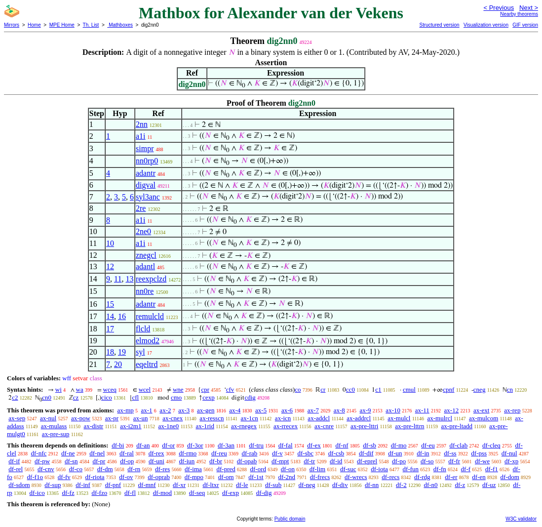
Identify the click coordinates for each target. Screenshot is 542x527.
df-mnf (147, 484)
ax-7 (313, 410)
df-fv (64, 477)
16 (122, 316)
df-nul (509, 453)
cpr (205, 389)
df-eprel (367, 461)
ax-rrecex (285, 426)
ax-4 (234, 410)
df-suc (348, 469)
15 (110, 304)
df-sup (52, 484)
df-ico (37, 492)
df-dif (366, 453)
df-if (14, 461)
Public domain (290, 519)
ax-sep (16, 418)
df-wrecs (356, 477)
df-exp (230, 492)
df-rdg (422, 477)
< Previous (498, 7)
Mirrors (11, 25)
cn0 (46, 397)
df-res (162, 469)
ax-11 (422, 410)
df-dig (264, 492)
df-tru (256, 445)
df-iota (379, 469)
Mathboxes (120, 25)
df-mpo (194, 477)
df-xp (511, 461)
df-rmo (187, 453)
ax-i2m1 (130, 426)
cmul (409, 389)
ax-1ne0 (168, 426)
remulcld (150, 316)
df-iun (187, 461)
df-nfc (39, 453)
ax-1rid (204, 426)
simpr (145, 148)
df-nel (97, 453)
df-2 (401, 484)
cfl (135, 397)
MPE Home (62, 25)
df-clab (458, 445)
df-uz (489, 484)
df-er (451, 477)
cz (76, 397)
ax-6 (287, 410)
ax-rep (512, 410)
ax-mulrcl (439, 418)
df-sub (273, 484)
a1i (141, 136)
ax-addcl (319, 418)
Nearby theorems (519, 14)
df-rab (250, 453)
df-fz (68, 492)
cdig (249, 397)
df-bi (118, 445)
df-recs (390, 477)
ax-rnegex (244, 426)
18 (110, 352)
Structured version (439, 25)
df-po (399, 461)
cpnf (448, 389)
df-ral (126, 453)
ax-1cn (249, 418)
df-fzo (99, 492)
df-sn (71, 461)
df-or (168, 445)
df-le (242, 484)
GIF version (525, 25)
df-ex (313, 445)
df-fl (130, 492)
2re (141, 208)
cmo (176, 397)
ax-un (140, 418)
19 (122, 352)
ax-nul (48, 418)
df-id (336, 461)
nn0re (145, 291)
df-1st (255, 477)
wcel (145, 389)
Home (34, 25)
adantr (145, 173)
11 (117, 279)
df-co (75, 469)
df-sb (369, 445)
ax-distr (93, 426)
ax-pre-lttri (364, 426)
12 (110, 266)
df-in (423, 453)
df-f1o (35, 477)
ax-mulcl (398, 418)
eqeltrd (146, 364)
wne (178, 389)
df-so (427, 461)
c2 (15, 397)
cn (510, 389)
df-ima (193, 469)
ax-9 (365, 410)
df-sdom (19, 484)
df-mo (399, 445)
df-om (226, 477)
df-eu (427, 445)
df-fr (454, 461)
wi (58, 389)
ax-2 (165, 410)
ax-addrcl (359, 418)
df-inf (83, 484)
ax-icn (283, 418)
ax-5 (261, 410)
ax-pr (111, 418)
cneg (479, 389)
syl (140, 352)
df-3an (226, 445)
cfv (230, 389)
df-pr (98, 461)
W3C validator (521, 519)
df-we (482, 461)
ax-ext (481, 410)
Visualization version (486, 25)
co (298, 389)
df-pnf (113, 484)
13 (129, 279)
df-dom (510, 477)
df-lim (318, 469)
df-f (466, 469)
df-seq (197, 492)
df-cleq (491, 445)
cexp (208, 397)
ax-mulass (54, 426)
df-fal (285, 445)
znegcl (146, 255)
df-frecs (320, 477)
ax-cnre (324, 426)
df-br (215, 461)
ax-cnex (172, 418)
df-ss (450, 453)
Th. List (91, 25)
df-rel (15, 469)
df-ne (68, 453)
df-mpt (280, 461)
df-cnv (46, 469)
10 (110, 243)
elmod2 (147, 340)
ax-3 (184, 410)
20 (118, 364)
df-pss (479, 453)
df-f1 (491, 469)
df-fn (439, 469)
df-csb (336, 453)
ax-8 (339, 410)
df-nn (372, 484)
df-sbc (305, 453)
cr (322, 389)
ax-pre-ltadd (457, 426)
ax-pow (80, 418)
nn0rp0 (147, 161)
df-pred (226, 469)
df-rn (133, 469)
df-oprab (159, 477)
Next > (528, 7)
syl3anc (148, 197)
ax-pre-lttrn (409, 426)
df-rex (156, 453)
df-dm (105, 469)
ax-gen (205, 410)
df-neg (307, 484)
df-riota (95, 477)
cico (106, 397)
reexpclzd (151, 279)
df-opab (247, 461)
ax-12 (451, 410)
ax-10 (393, 410)
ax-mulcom (483, 418)
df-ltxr (210, 484)
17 (110, 328)
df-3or (195, 445)
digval (145, 185)
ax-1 (147, 410)
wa (79, 389)
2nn (142, 124)
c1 (378, 389)
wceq (109, 389)
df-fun (411, 469)
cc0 (350, 389)
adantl (145, 266)
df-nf (342, 445)
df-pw (42, 461)
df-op (127, 461)
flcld (143, 328)
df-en (478, 477)
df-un (395, 453)
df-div (340, 484)
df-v (277, 453)
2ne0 (143, 231)
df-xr (179, 484)
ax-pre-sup (56, 434)
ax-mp (125, 410)
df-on (288, 469)
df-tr (309, 461)
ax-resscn (211, 418)
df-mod (162, 492)
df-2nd (286, 477)
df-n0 (430, 484)
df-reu (219, 453)
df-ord (258, 469)
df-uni (156, 461)
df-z (460, 484)
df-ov (126, 477)
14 (110, 316)
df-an (143, 445)
